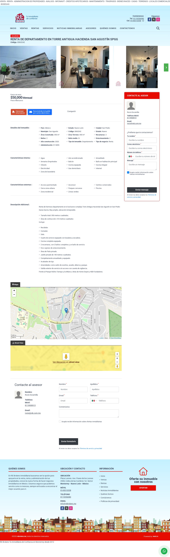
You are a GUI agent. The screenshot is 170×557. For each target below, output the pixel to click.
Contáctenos (127, 28)
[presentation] (78, 431)
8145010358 (135, 21)
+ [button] (14, 291)
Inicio (13, 28)
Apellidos (94, 384)
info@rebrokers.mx (68, 504)
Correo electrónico (134, 144)
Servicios (48, 28)
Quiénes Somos (108, 28)
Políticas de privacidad (110, 501)
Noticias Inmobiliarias (69, 28)
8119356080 (138, 18)
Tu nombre (131, 136)
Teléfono (94, 395)
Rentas (35, 28)
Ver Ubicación (59, 362)
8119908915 (30, 405)
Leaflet (101, 338)
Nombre (63, 384)
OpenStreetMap (116, 338)
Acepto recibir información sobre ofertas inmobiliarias (82, 422)
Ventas (24, 28)
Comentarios (64, 407)
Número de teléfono (134, 152)
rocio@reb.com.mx (33, 413)
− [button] (14, 295)
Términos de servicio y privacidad (91, 448)
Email (62, 395)
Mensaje (130, 160)
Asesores (91, 28)
